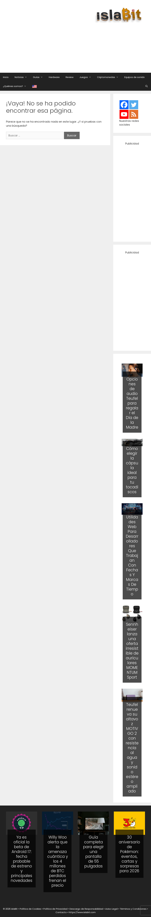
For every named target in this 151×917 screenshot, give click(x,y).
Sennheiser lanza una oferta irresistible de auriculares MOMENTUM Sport (132, 651)
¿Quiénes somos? (16, 86)
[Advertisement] (78, 45)
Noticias (22, 77)
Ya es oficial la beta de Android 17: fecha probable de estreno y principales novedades (21, 859)
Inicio (6, 77)
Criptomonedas (109, 77)
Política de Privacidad (55, 908)
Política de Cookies (30, 908)
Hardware (54, 77)
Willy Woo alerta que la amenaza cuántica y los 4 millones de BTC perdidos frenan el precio (57, 861)
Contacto (61, 912)
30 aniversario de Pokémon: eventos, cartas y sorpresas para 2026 (129, 854)
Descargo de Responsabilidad (86, 908)
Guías (39, 77)
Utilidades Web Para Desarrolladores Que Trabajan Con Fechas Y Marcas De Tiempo (132, 555)
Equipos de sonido (134, 77)
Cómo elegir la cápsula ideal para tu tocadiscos (132, 470)
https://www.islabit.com (82, 912)
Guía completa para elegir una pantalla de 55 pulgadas (93, 852)
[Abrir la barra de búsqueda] (146, 86)
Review (69, 77)
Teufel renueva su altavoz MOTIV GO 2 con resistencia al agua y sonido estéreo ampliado (132, 748)
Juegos (86, 77)
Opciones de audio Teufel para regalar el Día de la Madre (132, 403)
